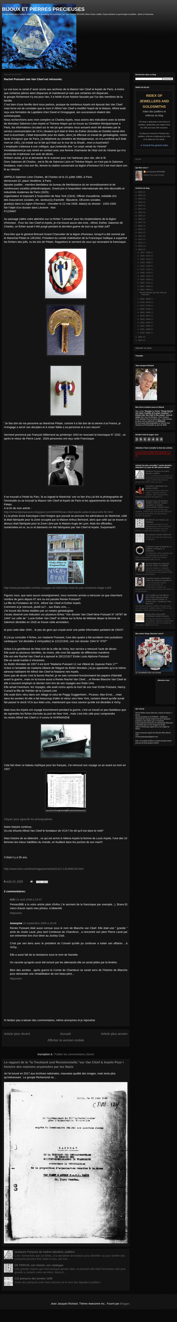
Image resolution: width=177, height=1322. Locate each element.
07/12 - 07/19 (145, 306)
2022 (140, 205)
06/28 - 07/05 (145, 309)
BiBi (12, 899)
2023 (140, 202)
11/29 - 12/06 (145, 262)
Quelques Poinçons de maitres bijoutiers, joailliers (45, 1251)
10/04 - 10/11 (145, 283)
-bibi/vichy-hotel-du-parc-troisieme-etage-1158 (83, 587)
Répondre (16, 913)
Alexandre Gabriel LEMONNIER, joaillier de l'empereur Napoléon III (159, 579)
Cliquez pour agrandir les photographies (28, 819)
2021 (140, 209)
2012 (140, 239)
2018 (140, 219)
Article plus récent (17, 1034)
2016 (140, 226)
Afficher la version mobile (65, 1040)
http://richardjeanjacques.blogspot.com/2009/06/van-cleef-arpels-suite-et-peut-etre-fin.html (58, 512)
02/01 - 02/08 (145, 329)
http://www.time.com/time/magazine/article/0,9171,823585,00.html (43, 868)
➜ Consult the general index (154, 145)
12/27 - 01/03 (145, 252)
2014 (140, 232)
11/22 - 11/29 (145, 266)
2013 (140, 236)
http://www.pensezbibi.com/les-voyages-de (29, 587)
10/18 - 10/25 (145, 279)
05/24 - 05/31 (145, 312)
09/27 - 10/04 (145, 286)
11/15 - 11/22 (145, 269)
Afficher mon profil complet (154, 175)
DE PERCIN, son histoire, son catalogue (39, 1265)
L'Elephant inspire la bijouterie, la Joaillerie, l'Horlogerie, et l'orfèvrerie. (158, 549)
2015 (140, 229)
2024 (140, 199)
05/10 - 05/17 (145, 316)
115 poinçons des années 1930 (34, 1278)
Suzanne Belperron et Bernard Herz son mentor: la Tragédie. (157, 565)
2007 (140, 340)
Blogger (124, 1303)
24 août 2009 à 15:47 (29, 899)
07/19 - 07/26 (145, 302)
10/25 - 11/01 (145, 276)
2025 (140, 195)
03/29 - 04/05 (145, 319)
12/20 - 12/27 (145, 256)
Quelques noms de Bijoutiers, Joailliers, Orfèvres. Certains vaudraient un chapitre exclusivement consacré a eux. (157, 504)
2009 (140, 249)
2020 (140, 212)
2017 (140, 222)
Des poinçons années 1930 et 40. (159, 535)
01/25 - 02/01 (145, 333)
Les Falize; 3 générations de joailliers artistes (156, 487)
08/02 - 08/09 (145, 299)
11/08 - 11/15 (145, 273)
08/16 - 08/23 (145, 290)
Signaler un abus (143, 348)
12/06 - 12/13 (145, 259)
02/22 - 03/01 (145, 326)
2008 (140, 337)
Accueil (65, 1034)
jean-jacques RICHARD (155, 172)
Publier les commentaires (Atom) (74, 1054)
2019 (140, 216)
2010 (140, 246)
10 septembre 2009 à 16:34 (39, 923)
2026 (140, 192)
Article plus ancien (114, 1034)
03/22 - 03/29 (145, 323)
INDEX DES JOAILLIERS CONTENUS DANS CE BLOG (157, 615)
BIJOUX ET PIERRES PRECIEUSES (43, 9)
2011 (140, 243)
